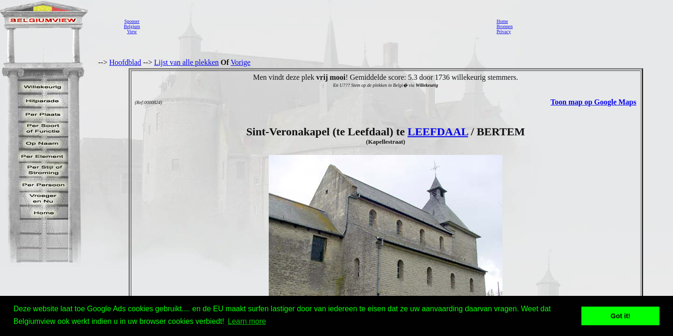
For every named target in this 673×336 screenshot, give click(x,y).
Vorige (241, 62)
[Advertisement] (315, 26)
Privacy (503, 31)
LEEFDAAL (438, 132)
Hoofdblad (125, 62)
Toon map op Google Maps (593, 102)
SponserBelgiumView (132, 26)
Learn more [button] (247, 321)
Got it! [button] (620, 316)
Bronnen (504, 26)
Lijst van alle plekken (186, 62)
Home (502, 21)
